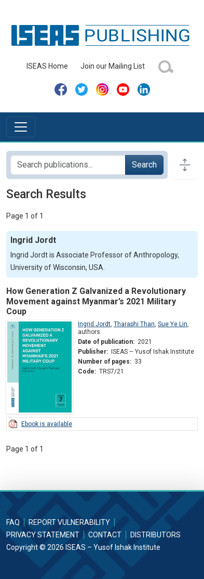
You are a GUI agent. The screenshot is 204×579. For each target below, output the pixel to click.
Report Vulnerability (69, 522)
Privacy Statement (42, 535)
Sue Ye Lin (172, 324)
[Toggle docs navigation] (185, 165)
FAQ (13, 522)
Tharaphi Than (134, 324)
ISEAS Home (47, 66)
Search (144, 165)
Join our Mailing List (112, 66)
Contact (104, 535)
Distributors (155, 535)
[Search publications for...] (68, 165)
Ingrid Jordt (94, 324)
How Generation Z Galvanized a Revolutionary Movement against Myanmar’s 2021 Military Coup (96, 301)
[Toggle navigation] (20, 127)
